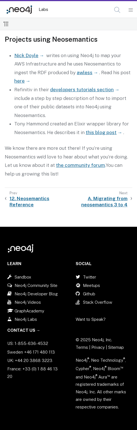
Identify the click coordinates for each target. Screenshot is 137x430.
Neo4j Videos (28, 302)
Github (89, 293)
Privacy (98, 347)
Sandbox (23, 277)
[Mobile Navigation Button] (130, 10)
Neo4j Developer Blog (36, 293)
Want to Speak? (91, 319)
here (19, 81)
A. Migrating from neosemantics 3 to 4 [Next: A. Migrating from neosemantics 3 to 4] (104, 201)
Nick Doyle (26, 55)
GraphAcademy (29, 311)
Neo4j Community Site (36, 285)
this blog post (101, 132)
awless (84, 72)
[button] (117, 10)
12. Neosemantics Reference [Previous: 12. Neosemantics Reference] (29, 201)
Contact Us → (23, 330)
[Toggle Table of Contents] (6, 24)
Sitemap (116, 347)
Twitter (89, 277)
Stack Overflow (97, 302)
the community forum (80, 165)
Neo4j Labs (26, 319)
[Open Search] (117, 10)
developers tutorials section (82, 89)
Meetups (91, 285)
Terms (82, 347)
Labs (43, 9)
